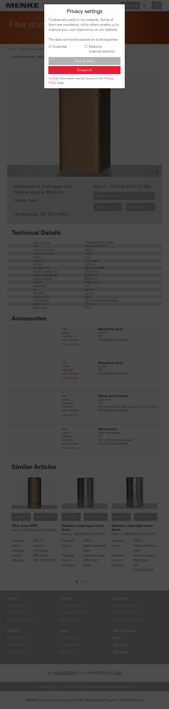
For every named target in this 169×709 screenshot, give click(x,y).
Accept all (84, 70)
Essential (58, 46)
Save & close (84, 61)
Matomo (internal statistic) (100, 49)
